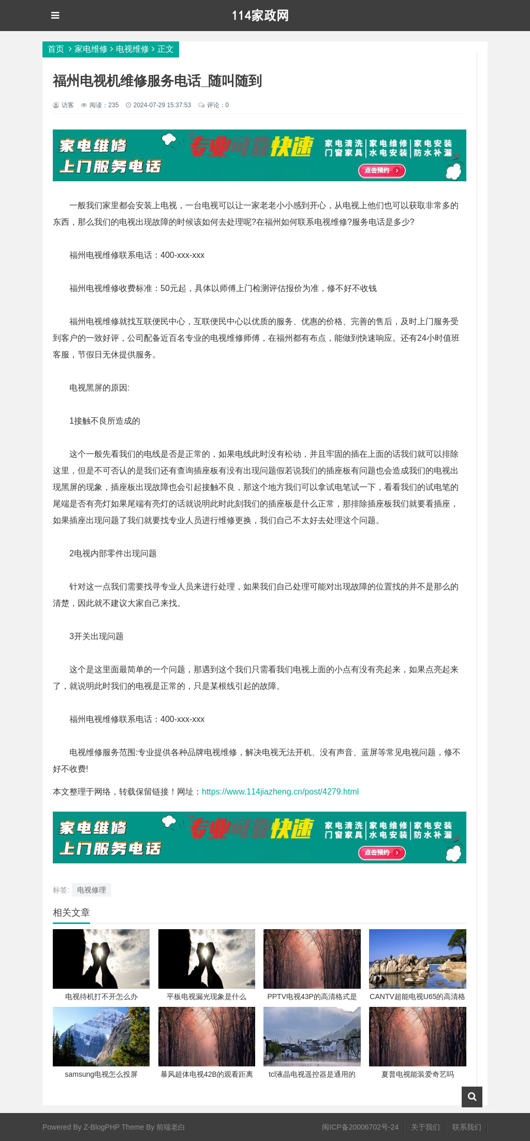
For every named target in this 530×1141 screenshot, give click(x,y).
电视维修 (132, 49)
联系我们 (466, 1127)
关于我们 (425, 1127)
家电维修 (91, 49)
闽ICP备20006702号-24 (360, 1127)
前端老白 (170, 1127)
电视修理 (91, 890)
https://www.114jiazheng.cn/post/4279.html (280, 791)
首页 (56, 49)
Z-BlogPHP (101, 1127)
